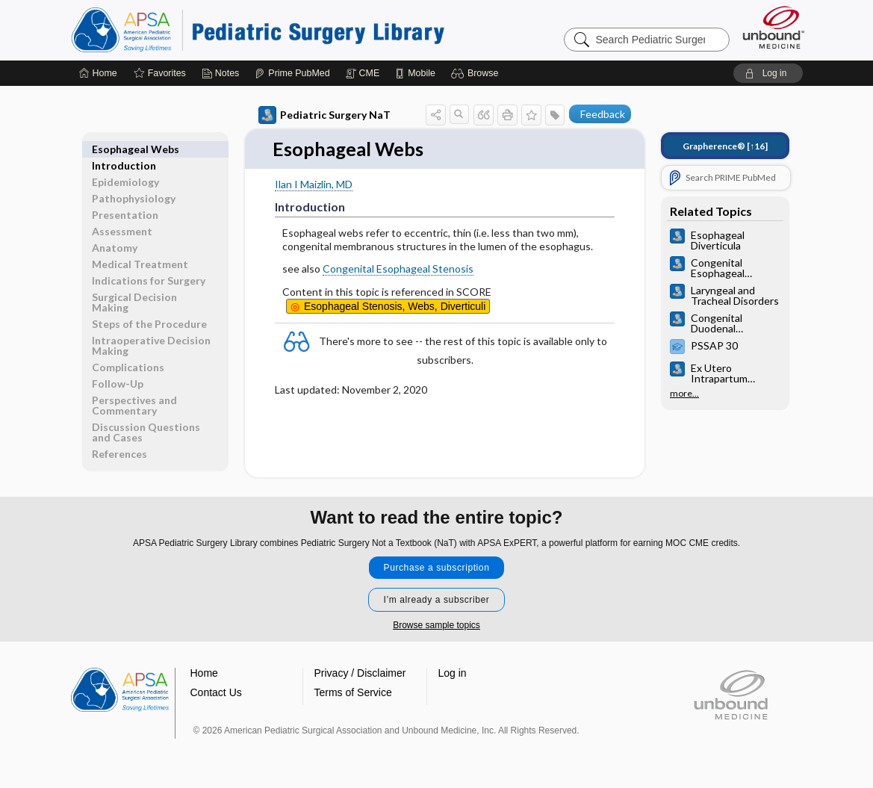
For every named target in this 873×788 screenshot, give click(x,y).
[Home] (98, 73)
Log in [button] (452, 674)
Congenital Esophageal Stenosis (398, 269)
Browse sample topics (436, 626)
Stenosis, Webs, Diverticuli (394, 306)
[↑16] (725, 146)
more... (684, 393)
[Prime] (292, 73)
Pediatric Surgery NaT (324, 115)
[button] (477, 73)
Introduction (124, 149)
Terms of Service (353, 693)
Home (204, 674)
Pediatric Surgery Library (257, 29)
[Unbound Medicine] (774, 27)
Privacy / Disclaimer (360, 674)
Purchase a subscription (437, 568)
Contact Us (216, 693)
